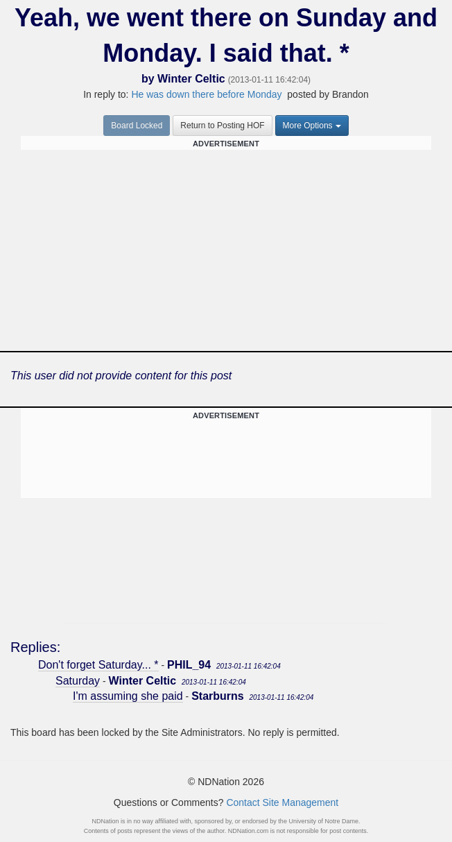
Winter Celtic (191, 79)
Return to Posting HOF (222, 125)
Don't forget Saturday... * (98, 665)
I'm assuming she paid (128, 696)
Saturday (77, 681)
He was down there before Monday (206, 94)
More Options (312, 125)
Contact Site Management (282, 802)
